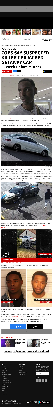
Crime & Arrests (21, 351)
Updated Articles (5, 380)
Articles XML (4, 378)
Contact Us (21, 366)
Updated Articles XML (6, 382)
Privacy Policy (39, 370)
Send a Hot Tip (22, 368)
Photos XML (4, 394)
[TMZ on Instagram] (12, 19)
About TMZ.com (5, 366)
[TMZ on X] (5, 19)
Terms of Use (4, 370)
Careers (20, 370)
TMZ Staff (5, 74)
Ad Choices (4, 372)
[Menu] (2, 27)
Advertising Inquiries (23, 372)
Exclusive (40, 351)
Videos (3, 396)
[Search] (51, 27)
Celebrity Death (31, 351)
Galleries (3, 388)
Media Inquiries (22, 374)
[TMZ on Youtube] (9, 19)
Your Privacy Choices (6, 374)
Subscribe (48, 373)
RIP (14, 351)
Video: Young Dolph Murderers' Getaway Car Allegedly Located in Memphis (11, 262)
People (3, 390)
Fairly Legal (26, 354)
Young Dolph (8, 351)
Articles (3, 376)
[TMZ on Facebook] (2, 19)
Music (46, 351)
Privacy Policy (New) (6, 368)
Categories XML (5, 386)
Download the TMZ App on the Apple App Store (32, 402)
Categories (4, 384)
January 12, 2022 (9, 75)
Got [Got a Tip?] (4, 23)
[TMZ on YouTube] (43, 380)
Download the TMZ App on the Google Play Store (44, 402)
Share (18, 326)
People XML (4, 392)
